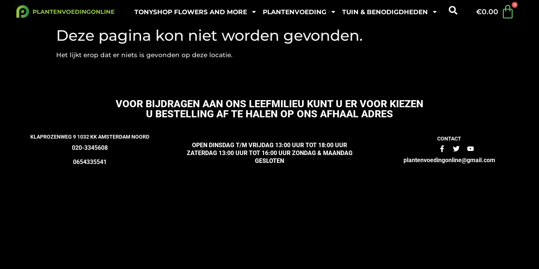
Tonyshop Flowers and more (195, 12)
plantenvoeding (300, 12)
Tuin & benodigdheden (390, 12)
